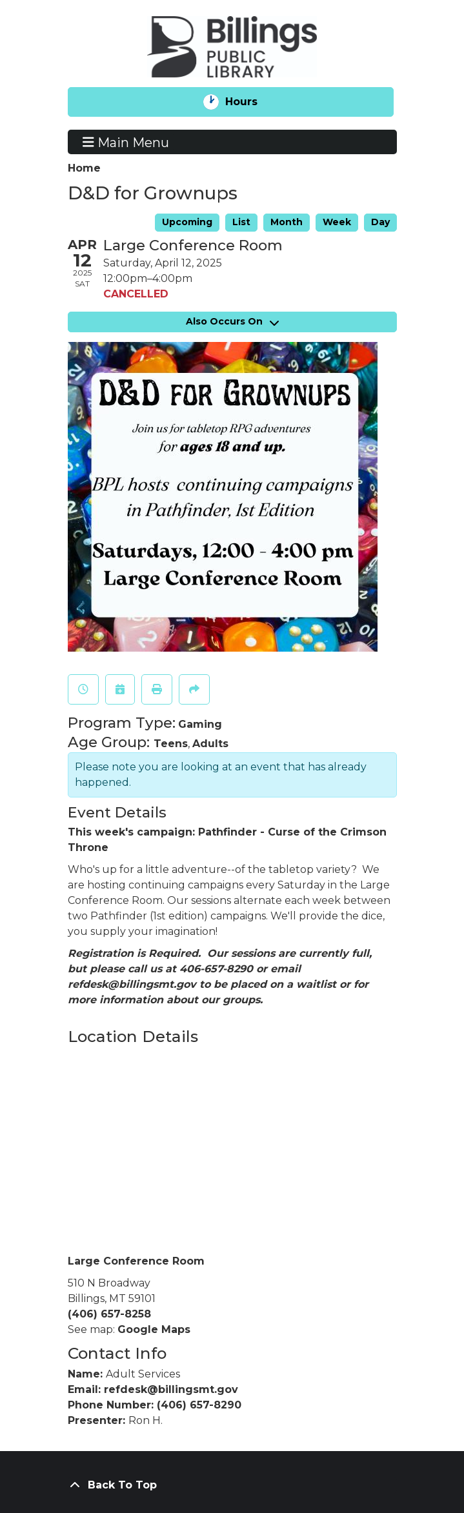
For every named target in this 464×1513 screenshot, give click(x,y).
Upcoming (187, 222)
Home (84, 168)
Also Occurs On (232, 321)
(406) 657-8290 (199, 1405)
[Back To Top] (232, 1485)
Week (337, 222)
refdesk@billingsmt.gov (171, 1389)
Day (380, 222)
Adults (210, 743)
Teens (171, 743)
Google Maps (153, 1329)
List (241, 222)
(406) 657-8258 (109, 1314)
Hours (251, 102)
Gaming (200, 724)
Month (286, 222)
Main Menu (126, 142)
